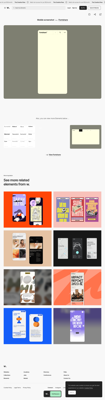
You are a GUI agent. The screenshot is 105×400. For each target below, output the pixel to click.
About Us (66, 375)
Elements (6, 378)
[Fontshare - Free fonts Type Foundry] (19, 136)
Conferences (47, 375)
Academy (26, 372)
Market (26, 378)
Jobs (25, 375)
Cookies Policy (8, 387)
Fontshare (63, 20)
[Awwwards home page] (47, 394)
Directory (46, 372)
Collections (7, 375)
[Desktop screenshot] (85, 137)
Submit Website (94, 8)
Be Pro (83, 8)
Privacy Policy (27, 387)
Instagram (58, 387)
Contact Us (67, 378)
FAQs (65, 372)
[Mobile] (77, 210)
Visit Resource (55, 394)
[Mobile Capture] (28, 210)
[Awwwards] (8, 8)
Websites (6, 372)
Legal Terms (17, 387)
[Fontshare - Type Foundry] (52, 136)
